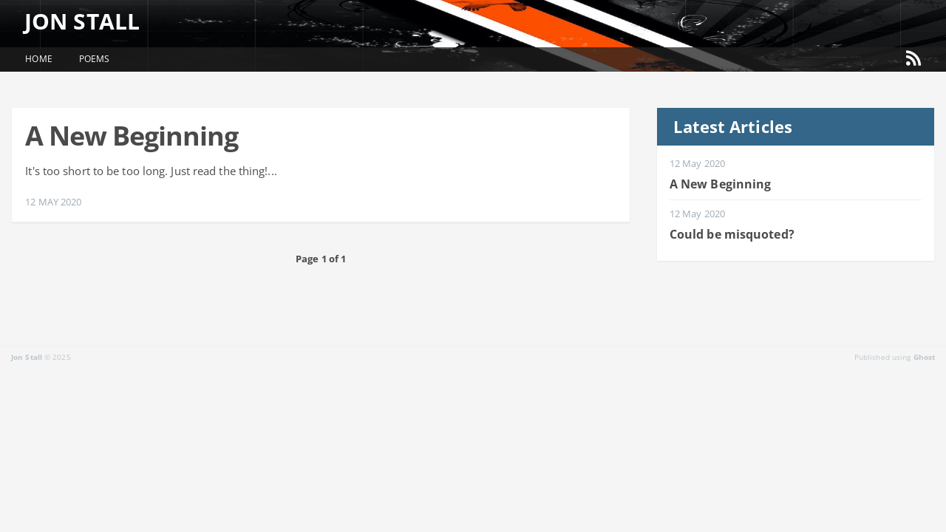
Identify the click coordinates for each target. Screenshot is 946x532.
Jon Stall (89, 21)
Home (38, 58)
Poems (94, 58)
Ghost (924, 357)
